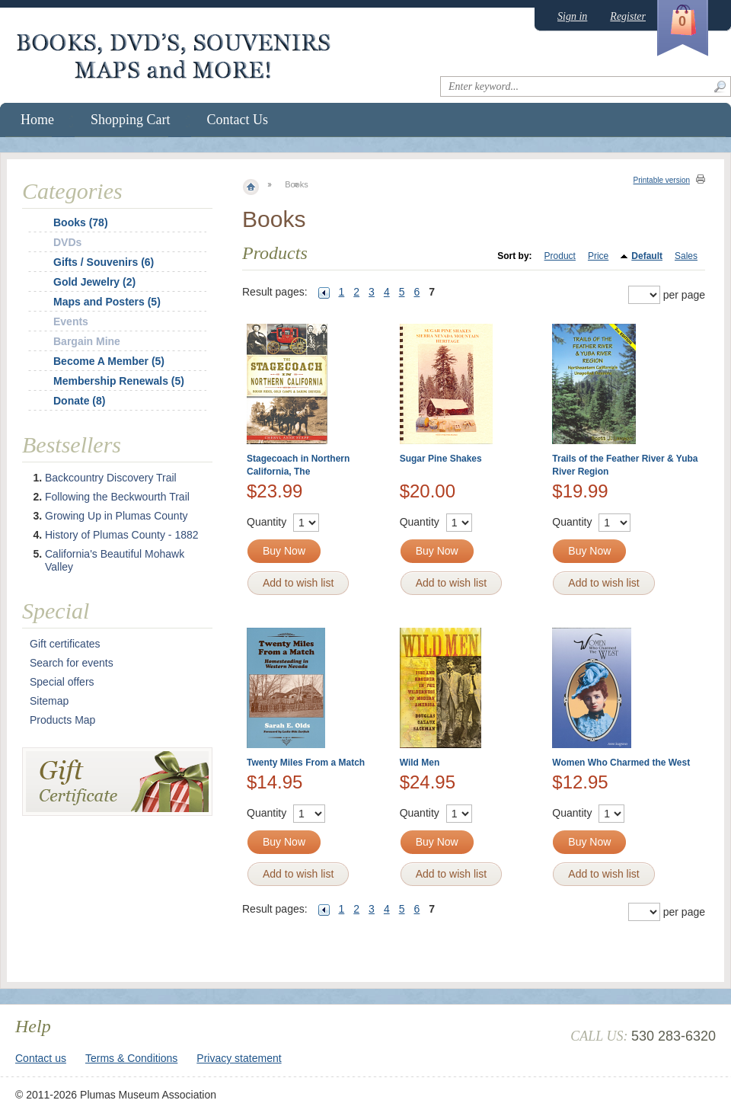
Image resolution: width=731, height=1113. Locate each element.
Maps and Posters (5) (107, 302)
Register (628, 16)
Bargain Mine (86, 341)
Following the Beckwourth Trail (117, 497)
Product (560, 256)
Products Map (62, 720)
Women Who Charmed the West (621, 762)
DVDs (67, 242)
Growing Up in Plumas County (116, 516)
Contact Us (238, 119)
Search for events (71, 663)
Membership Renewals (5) (118, 381)
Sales (686, 256)
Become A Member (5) (108, 361)
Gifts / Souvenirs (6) (103, 262)
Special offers (62, 682)
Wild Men (420, 762)
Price (598, 256)
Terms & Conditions (131, 1058)
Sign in (572, 16)
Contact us (40, 1058)
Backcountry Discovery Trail (111, 478)
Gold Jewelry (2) (94, 282)
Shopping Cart (131, 119)
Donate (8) (79, 401)
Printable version (662, 180)
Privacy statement (238, 1058)
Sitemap (49, 701)
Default (646, 256)
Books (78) (80, 222)
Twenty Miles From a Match (306, 762)
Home (37, 119)
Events (70, 321)
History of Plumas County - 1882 (122, 535)
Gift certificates (65, 644)
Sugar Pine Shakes (441, 458)
